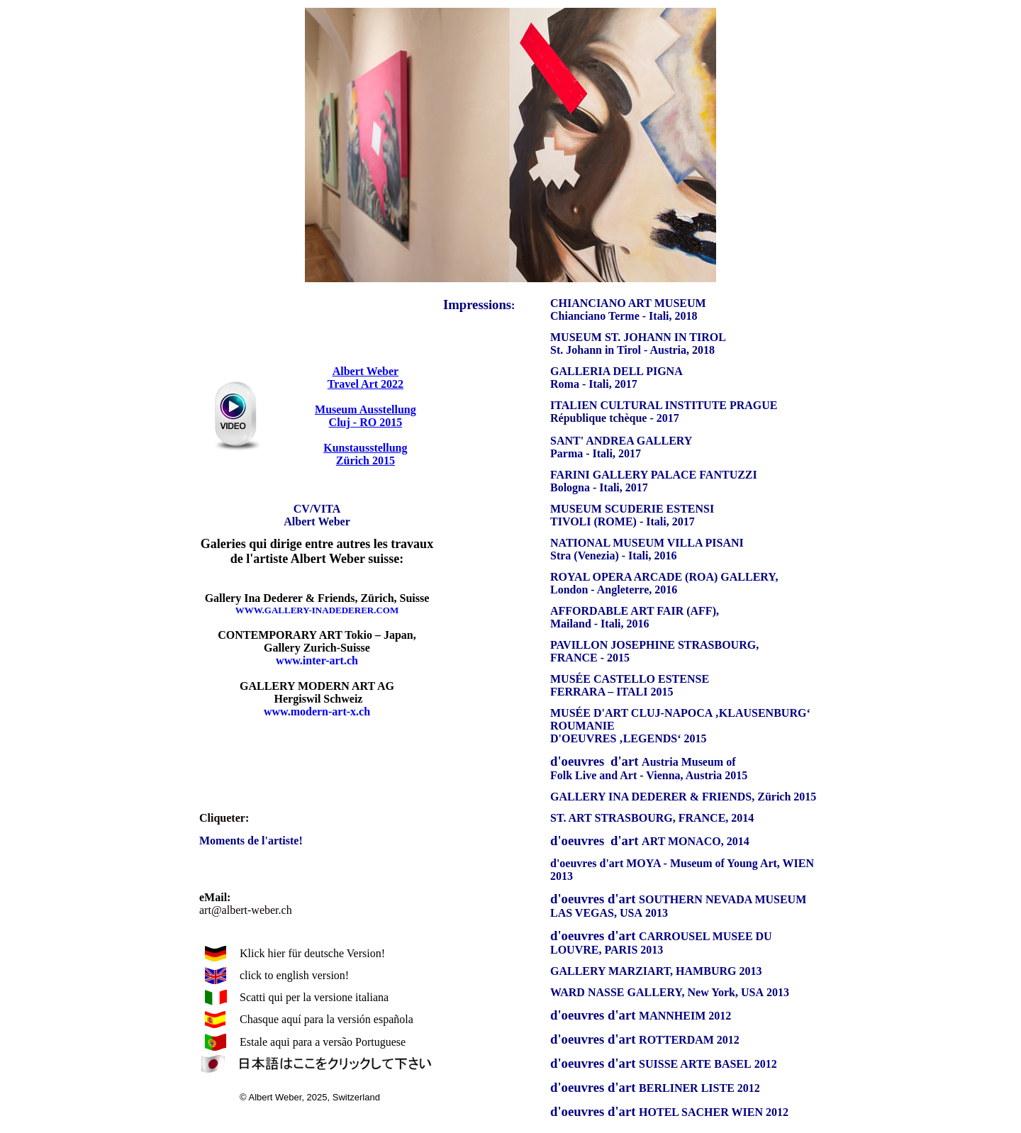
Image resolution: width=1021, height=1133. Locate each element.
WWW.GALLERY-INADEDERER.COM (316, 610)
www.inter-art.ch (317, 660)
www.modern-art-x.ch (317, 711)
